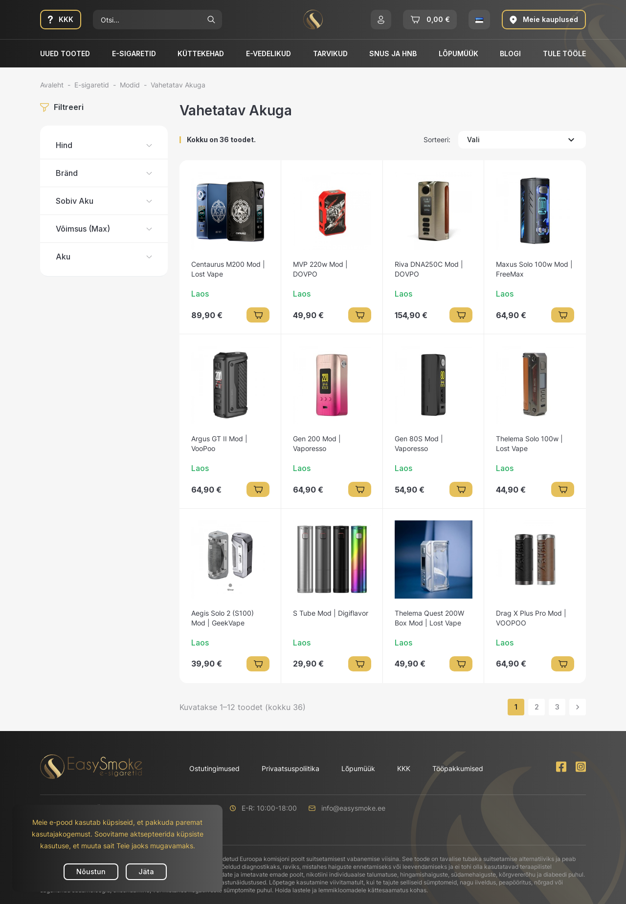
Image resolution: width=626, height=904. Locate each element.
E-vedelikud (268, 53)
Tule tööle (564, 53)
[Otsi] (147, 19)
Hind (64, 145)
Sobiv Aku (74, 201)
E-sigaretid (134, 53)
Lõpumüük (458, 53)
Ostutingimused (214, 768)
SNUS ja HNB (393, 53)
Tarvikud (330, 53)
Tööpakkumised (457, 768)
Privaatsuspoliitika (290, 768)
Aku (63, 256)
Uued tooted (65, 53)
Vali (522, 140)
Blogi (510, 53)
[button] (381, 19)
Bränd (67, 173)
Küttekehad (201, 53)
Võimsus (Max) (83, 229)
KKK (403, 768)
